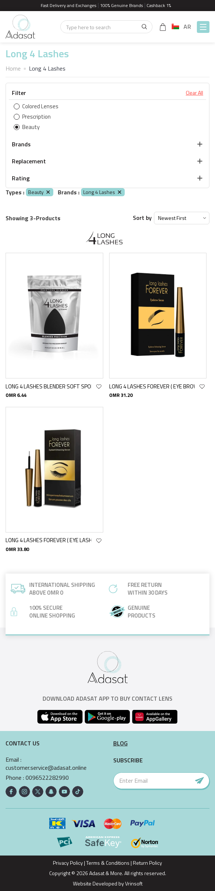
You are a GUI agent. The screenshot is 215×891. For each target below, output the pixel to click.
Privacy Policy (68, 863)
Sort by (142, 218)
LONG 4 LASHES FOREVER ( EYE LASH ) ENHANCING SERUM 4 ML (48, 540)
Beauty (39, 192)
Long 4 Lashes (102, 192)
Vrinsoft (133, 883)
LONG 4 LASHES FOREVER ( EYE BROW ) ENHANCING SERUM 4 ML (152, 386)
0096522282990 (47, 777)
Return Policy (147, 863)
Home (13, 68)
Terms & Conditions (108, 863)
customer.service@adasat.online (46, 768)
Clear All (194, 92)
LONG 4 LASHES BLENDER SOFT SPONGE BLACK (48, 386)
